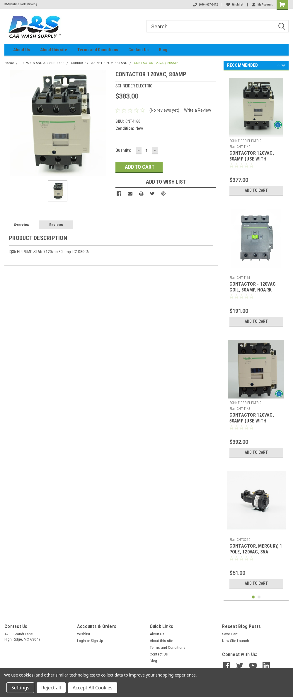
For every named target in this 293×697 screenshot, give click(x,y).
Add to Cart (256, 190)
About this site (53, 49)
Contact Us (138, 49)
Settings (20, 687)
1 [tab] (253, 597)
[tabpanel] (256, 136)
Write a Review (197, 110)
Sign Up (97, 641)
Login (81, 641)
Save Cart (230, 634)
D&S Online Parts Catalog (20, 4)
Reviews (56, 224)
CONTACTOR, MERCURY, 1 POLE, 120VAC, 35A (255, 549)
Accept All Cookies (93, 687)
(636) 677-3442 (205, 4)
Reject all (51, 687)
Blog (163, 49)
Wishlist (234, 4)
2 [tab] (259, 597)
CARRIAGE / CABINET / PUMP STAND (99, 63)
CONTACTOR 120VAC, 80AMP (156, 63)
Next (283, 66)
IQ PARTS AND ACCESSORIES (42, 63)
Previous (278, 66)
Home (9, 63)
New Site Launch (235, 641)
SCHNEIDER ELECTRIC (245, 141)
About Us (21, 49)
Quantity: (123, 150)
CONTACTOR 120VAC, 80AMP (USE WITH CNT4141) (251, 159)
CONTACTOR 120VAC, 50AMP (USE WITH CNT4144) (251, 420)
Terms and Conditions (97, 49)
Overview (21, 224)
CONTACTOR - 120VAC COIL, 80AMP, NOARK (252, 287)
